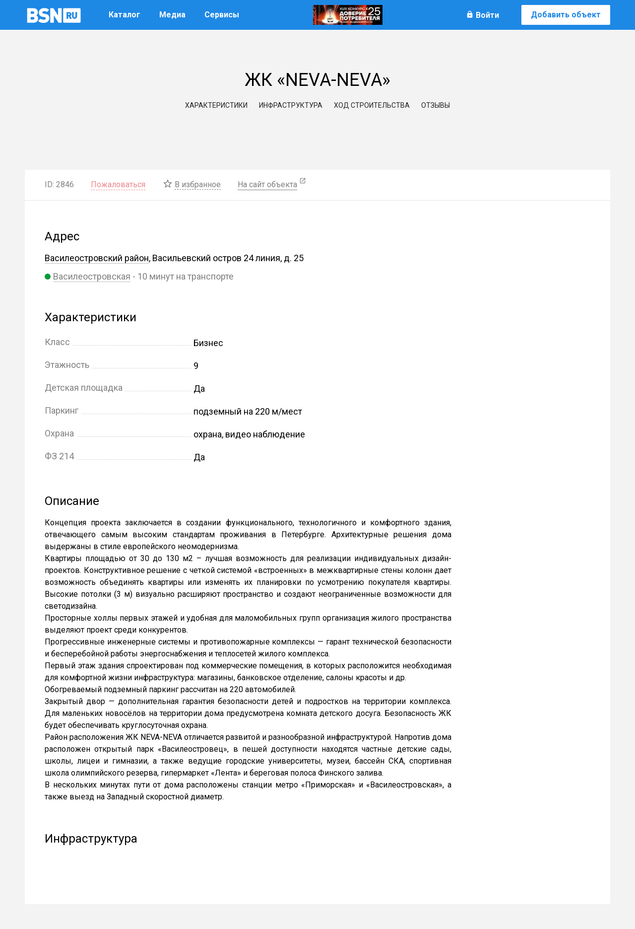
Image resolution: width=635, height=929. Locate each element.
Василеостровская (91, 276)
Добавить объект (566, 14)
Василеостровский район (97, 258)
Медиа (172, 14)
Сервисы (221, 14)
